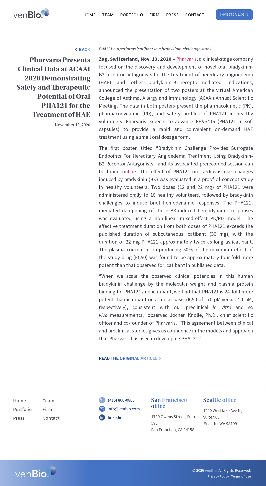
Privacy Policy (218, 476)
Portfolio (131, 15)
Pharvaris (186, 59)
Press (172, 15)
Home (89, 15)
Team (108, 15)
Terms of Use (241, 476)
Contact (194, 15)
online (129, 171)
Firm (154, 15)
